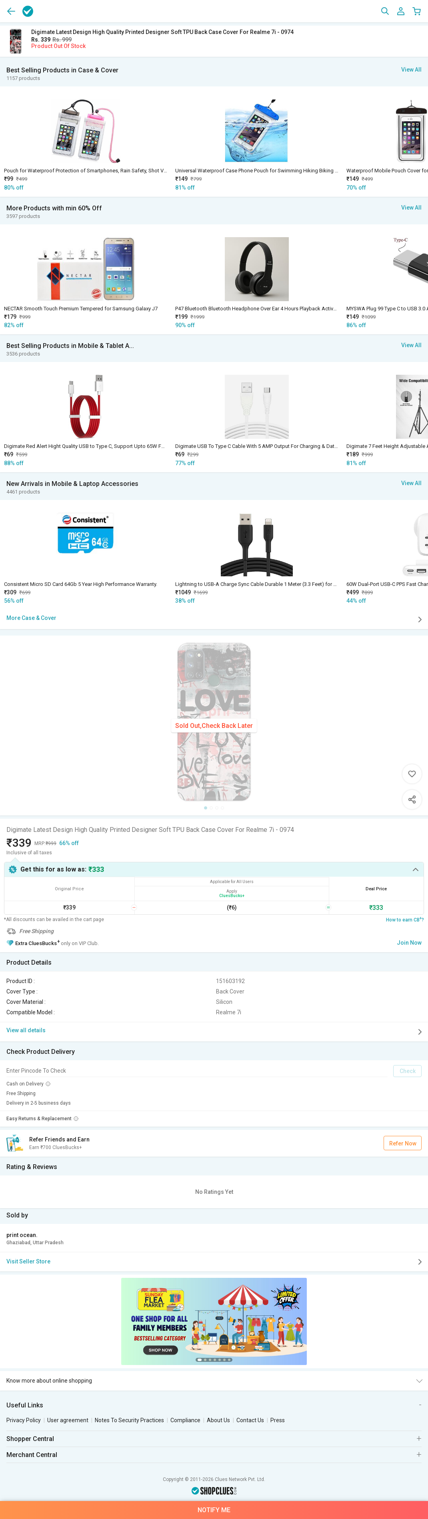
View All (411, 69)
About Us (218, 1420)
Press (277, 1420)
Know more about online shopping (49, 1380)
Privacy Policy (23, 1420)
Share (412, 799)
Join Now (409, 942)
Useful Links (24, 1405)
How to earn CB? (405, 919)
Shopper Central (30, 1439)
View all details (215, 1032)
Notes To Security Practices (129, 1420)
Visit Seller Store (215, 1262)
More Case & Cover (215, 619)
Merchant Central (31, 1455)
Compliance (185, 1420)
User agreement (67, 1420)
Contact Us (250, 1420)
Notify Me (214, 1510)
